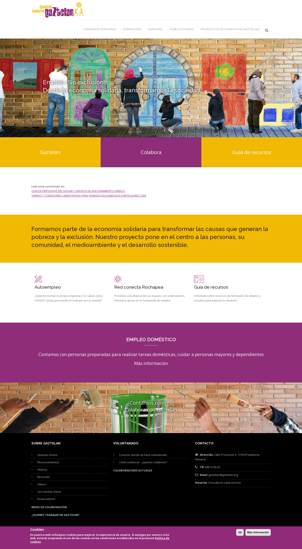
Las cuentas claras (49, 474)
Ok (240, 533)
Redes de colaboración (49, 489)
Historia (42, 452)
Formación (149, 10)
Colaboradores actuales (132, 453)
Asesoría (170, 10)
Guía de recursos (251, 134)
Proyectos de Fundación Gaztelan (235, 10)
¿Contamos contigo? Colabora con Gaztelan (151, 388)
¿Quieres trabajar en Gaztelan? (55, 497)
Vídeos (41, 467)
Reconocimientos (48, 444)
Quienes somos (47, 437)
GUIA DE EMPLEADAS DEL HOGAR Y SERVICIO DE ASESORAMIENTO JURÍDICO (78, 173)
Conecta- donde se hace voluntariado (143, 437)
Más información (151, 341)
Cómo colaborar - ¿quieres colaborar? (143, 444)
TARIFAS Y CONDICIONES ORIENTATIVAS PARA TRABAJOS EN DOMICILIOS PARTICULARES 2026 (88, 178)
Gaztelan (50, 134)
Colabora (151, 134)
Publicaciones (194, 10)
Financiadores (46, 481)
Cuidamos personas (120, 10)
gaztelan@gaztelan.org (223, 457)
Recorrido (43, 459)
